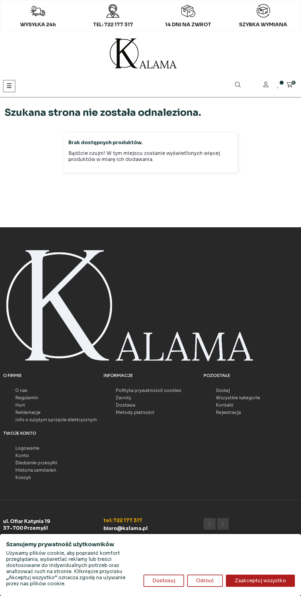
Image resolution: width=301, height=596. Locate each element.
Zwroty (123, 397)
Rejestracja (228, 412)
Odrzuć (205, 580)
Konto (22, 455)
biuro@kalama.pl (125, 528)
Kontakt (224, 405)
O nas (21, 390)
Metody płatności (135, 412)
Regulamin (26, 397)
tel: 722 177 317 (122, 520)
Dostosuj (163, 580)
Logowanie (27, 448)
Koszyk (23, 477)
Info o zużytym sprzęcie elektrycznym (56, 419)
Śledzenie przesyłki (36, 463)
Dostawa (125, 405)
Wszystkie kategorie (238, 397)
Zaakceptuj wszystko (260, 580)
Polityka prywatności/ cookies (148, 390)
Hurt (20, 405)
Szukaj (223, 390)
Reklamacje (28, 412)
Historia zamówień (35, 470)
